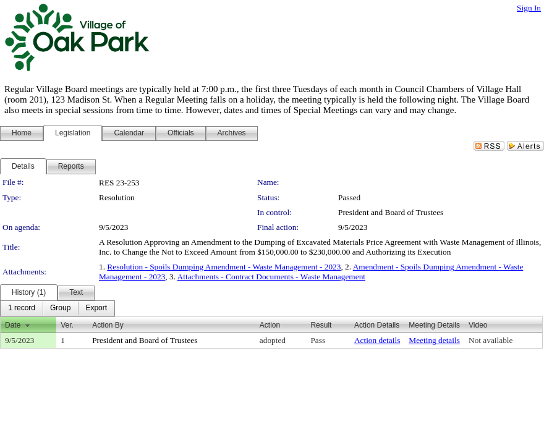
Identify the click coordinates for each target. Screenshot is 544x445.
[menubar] (57, 308)
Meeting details (434, 340)
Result (320, 325)
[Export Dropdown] (96, 308)
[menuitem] (22, 308)
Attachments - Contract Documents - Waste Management (271, 276)
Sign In (529, 7)
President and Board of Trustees (390, 212)
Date (12, 325)
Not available (490, 340)
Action (270, 325)
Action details (377, 340)
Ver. (67, 325)
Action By (108, 325)
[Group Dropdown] (60, 308)
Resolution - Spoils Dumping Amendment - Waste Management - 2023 (224, 266)
